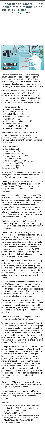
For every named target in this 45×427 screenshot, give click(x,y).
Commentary (16, 13)
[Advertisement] (22, 29)
